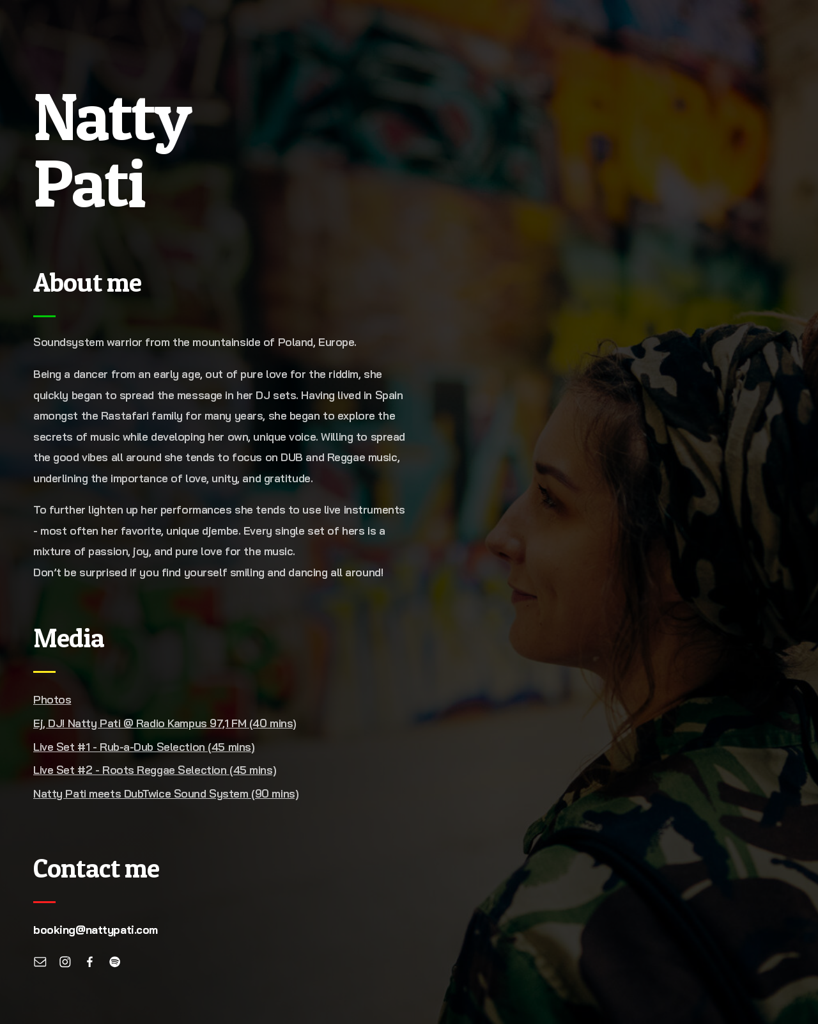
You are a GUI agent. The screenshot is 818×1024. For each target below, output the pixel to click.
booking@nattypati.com (95, 929)
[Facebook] (90, 962)
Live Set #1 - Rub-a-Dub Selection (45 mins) (143, 746)
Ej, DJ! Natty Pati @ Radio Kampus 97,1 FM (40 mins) (165, 723)
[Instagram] (65, 962)
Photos (52, 699)
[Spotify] (115, 962)
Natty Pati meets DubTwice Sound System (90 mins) (165, 793)
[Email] (40, 962)
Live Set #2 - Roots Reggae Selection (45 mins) (154, 769)
